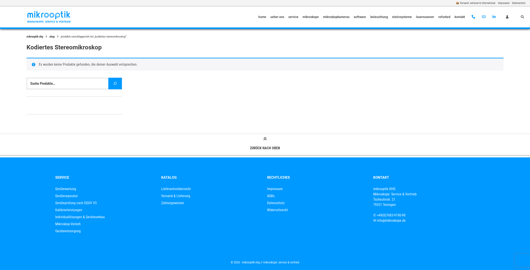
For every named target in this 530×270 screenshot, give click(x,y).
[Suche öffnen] (522, 16)
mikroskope (311, 17)
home (262, 17)
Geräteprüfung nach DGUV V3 (76, 203)
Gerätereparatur (66, 196)
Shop (52, 36)
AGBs (271, 196)
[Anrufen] (473, 17)
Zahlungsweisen (172, 203)
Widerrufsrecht (277, 210)
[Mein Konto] (507, 16)
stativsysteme (402, 17)
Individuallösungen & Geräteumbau (80, 217)
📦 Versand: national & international (475, 3)
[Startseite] (49, 16)
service (293, 17)
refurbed (444, 17)
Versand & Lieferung (175, 196)
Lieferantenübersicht (176, 189)
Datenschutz (518, 3)
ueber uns (277, 17)
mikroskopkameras (336, 17)
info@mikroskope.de (391, 220)
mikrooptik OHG (35, 36)
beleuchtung (379, 17)
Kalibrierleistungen (68, 210)
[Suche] (115, 83)
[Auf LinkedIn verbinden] (494, 17)
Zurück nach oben (265, 144)
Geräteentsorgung (68, 231)
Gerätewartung (65, 189)
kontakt (460, 17)
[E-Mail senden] (484, 17)
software (360, 17)
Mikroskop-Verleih (68, 224)
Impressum (504, 3)
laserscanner (425, 17)
